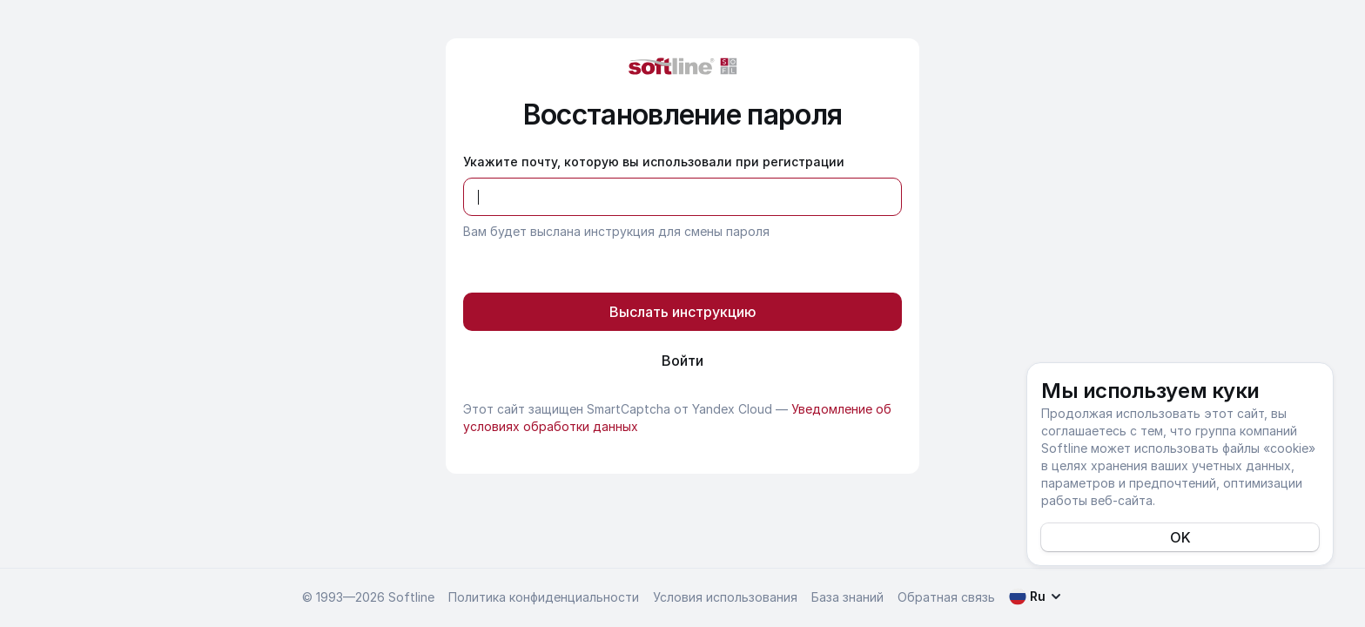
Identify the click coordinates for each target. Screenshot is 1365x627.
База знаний (847, 597)
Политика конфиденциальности (543, 597)
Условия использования (725, 597)
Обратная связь (946, 597)
